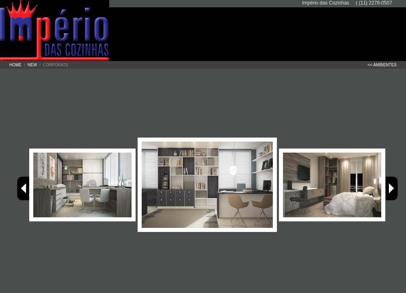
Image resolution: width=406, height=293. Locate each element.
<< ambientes (382, 65)
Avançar (392, 189)
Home (15, 65)
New (32, 65)
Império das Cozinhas (73, 30)
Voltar (23, 189)
